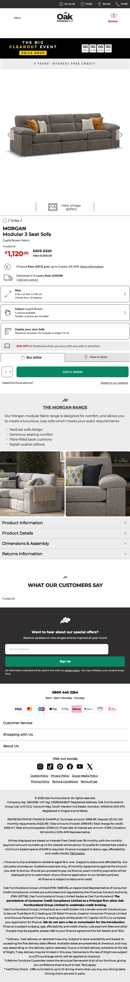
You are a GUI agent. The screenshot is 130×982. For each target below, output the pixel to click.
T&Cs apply (77, 853)
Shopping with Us (18, 734)
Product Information (22, 523)
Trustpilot (9, 246)
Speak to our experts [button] (114, 382)
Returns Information (22, 553)
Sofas (15, 221)
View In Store (95, 357)
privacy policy (72, 670)
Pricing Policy (40, 781)
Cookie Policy (39, 775)
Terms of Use (88, 781)
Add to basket (73, 372)
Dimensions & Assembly (25, 543)
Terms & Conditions (65, 781)
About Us (11, 746)
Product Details (17, 533)
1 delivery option (27, 279)
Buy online (31, 357)
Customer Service (17, 723)
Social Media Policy (85, 775)
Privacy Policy (60, 775)
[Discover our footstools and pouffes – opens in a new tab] (58, 346)
